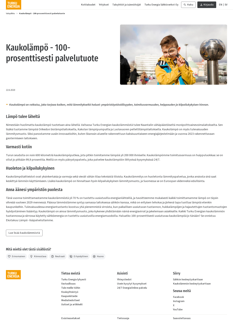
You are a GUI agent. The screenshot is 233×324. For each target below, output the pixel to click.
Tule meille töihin (70, 288)
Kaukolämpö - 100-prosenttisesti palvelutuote (42, 13)
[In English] (220, 5)
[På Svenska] (226, 5)
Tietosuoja (123, 318)
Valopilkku (10, 13)
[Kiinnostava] (38, 256)
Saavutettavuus (182, 318)
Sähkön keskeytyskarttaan (188, 279)
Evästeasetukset (70, 318)
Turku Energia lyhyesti (73, 279)
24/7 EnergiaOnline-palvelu (132, 288)
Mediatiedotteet (70, 300)
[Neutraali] (58, 256)
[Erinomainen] (16, 256)
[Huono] (98, 256)
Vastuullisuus (68, 284)
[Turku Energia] (13, 5)
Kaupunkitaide (69, 296)
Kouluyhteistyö (69, 292)
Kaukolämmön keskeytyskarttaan (192, 284)
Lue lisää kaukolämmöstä (24, 233)
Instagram (178, 301)
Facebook (178, 297)
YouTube (177, 309)
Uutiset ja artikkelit (72, 304)
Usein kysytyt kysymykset (132, 284)
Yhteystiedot (124, 279)
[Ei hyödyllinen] (79, 256)
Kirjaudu (206, 5)
